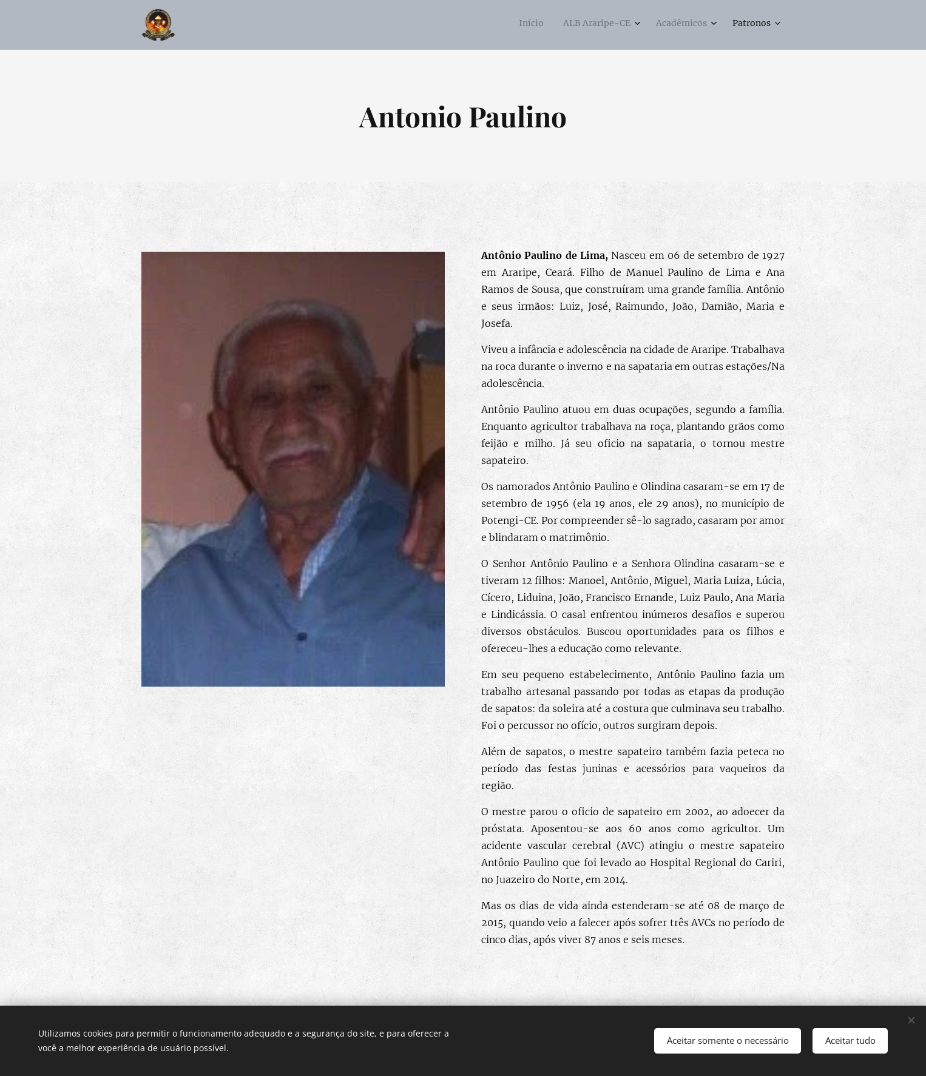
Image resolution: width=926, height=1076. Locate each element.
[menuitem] (703, 25)
